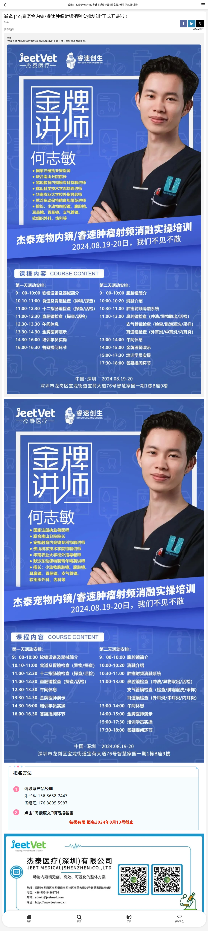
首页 (29, 921)
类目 (129, 921)
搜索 (79, 921)
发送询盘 (179, 921)
